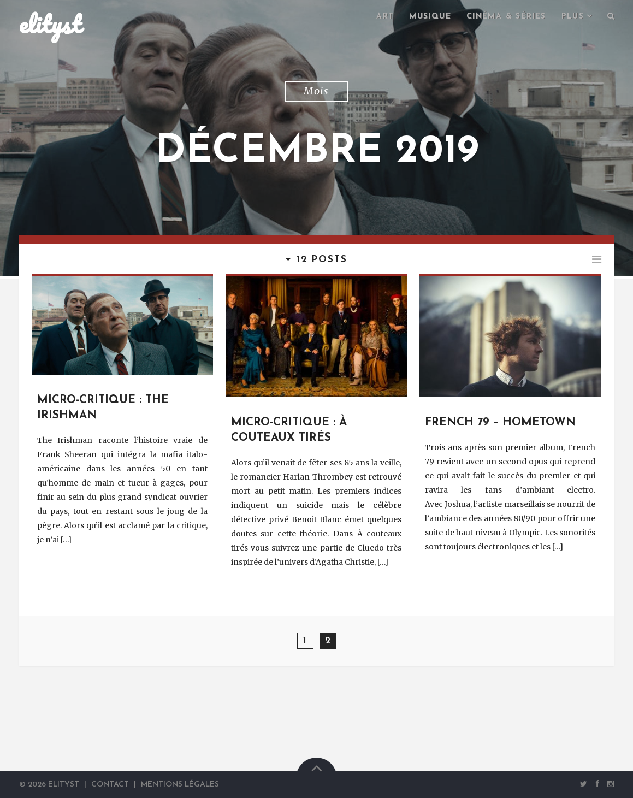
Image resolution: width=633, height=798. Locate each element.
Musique (430, 17)
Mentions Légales (180, 785)
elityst (50, 24)
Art (385, 17)
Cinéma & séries (506, 17)
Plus (572, 17)
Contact (110, 785)
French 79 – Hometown (500, 422)
